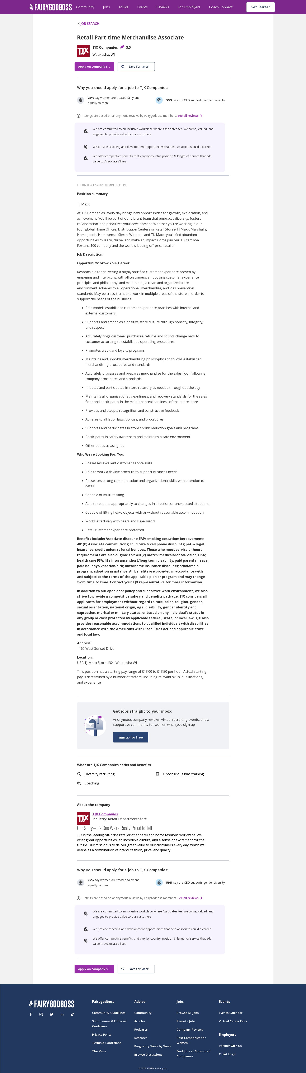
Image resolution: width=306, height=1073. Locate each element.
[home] (50, 7)
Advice (123, 7)
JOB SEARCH (88, 24)
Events (142, 7)
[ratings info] (79, 116)
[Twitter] (51, 1014)
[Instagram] (41, 1014)
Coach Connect (220, 7)
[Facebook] (31, 1014)
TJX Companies (105, 814)
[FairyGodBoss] (51, 1004)
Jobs (106, 7)
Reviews (162, 7)
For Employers (189, 7)
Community (85, 7)
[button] (136, 66)
